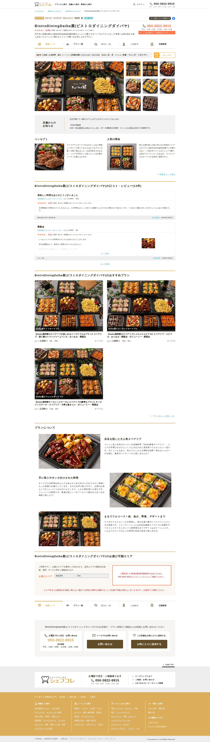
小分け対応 (56, 708)
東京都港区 (156, 217)
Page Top (168, 665)
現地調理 (38, 720)
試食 (46, 724)
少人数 (92, 708)
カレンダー (167, 55)
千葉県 (92, 697)
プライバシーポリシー (78, 739)
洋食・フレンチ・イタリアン (122, 708)
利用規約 (38, 739)
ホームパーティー (87, 716)
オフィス (77, 712)
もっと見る (105, 264)
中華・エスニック (129, 716)
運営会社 (64, 739)
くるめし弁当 (153, 722)
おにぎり (126, 724)
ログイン (141, 4)
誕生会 (98, 712)
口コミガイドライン (96, 739)
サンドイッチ (116, 724)
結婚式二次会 (79, 720)
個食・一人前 (55, 724)
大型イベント (91, 724)
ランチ (99, 708)
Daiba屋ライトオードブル (47, 329)
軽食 (63, 724)
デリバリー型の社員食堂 (157, 726)
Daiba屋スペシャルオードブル (49, 397)
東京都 (62, 697)
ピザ (138, 728)
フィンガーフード (123, 712)
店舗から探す (74, 4)
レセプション (79, 724)
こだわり (134, 44)
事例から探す (86, 4)
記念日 (76, 716)
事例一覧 (151, 712)
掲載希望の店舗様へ (51, 739)
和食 (136, 708)
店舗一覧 (161, 708)
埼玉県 (83, 697)
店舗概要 (163, 44)
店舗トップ (50, 44)
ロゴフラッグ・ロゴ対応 (44, 728)
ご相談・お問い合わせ (144, 680)
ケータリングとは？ (144, 676)
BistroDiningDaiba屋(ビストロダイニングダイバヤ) (82, 26)
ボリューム (39, 724)
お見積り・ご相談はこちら (156, 33)
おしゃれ (62, 720)
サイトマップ (110, 739)
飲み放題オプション (42, 708)
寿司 (113, 712)
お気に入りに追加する (161, 18)
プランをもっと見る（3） (164, 416)
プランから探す (61, 4)
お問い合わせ (105, 644)
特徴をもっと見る (167, 174)
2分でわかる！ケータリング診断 (149, 683)
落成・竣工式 (91, 720)
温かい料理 (39, 716)
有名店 (47, 716)
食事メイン (56, 716)
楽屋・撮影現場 (88, 712)
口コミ (106, 44)
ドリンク (131, 728)
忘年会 (100, 724)
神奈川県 (72, 697)
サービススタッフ (49, 720)
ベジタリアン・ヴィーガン (121, 720)
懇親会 (76, 708)
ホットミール (116, 716)
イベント (84, 708)
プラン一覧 (78, 44)
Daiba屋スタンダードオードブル (50, 199)
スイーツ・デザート (118, 728)
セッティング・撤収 (54, 712)
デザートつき (40, 712)
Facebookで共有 (173, 18)
